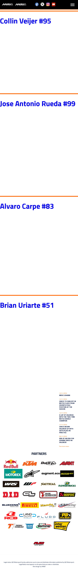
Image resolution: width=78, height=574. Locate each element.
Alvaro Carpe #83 (27, 206)
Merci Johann (64, 395)
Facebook (37, 4)
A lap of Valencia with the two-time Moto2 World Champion (67, 418)
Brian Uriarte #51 (27, 305)
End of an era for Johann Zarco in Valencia (66, 440)
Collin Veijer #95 (25, 20)
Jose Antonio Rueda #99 (37, 103)
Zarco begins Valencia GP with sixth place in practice (66, 429)
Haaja (43, 566)
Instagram (48, 4)
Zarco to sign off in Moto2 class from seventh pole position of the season (67, 405)
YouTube (53, 4)
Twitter (42, 4)
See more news (64, 446)
